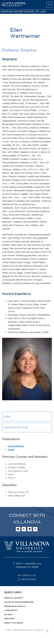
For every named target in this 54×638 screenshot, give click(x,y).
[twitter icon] (24, 529)
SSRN (11, 449)
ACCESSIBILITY (11, 610)
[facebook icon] (18, 529)
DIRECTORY (9, 619)
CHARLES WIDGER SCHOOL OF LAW (23, 11)
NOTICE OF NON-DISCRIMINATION (19, 602)
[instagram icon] (35, 529)
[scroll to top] (47, 631)
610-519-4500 (29, 579)
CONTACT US (29, 575)
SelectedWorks (16, 446)
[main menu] (49, 5)
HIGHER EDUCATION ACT (15, 606)
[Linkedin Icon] (29, 529)
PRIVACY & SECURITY (13, 598)
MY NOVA (8, 615)
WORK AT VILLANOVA (13, 623)
